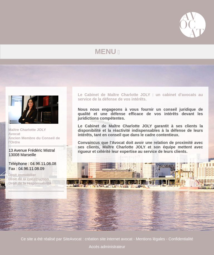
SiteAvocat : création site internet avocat (98, 239)
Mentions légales (150, 239)
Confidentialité (180, 239)
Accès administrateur (107, 246)
